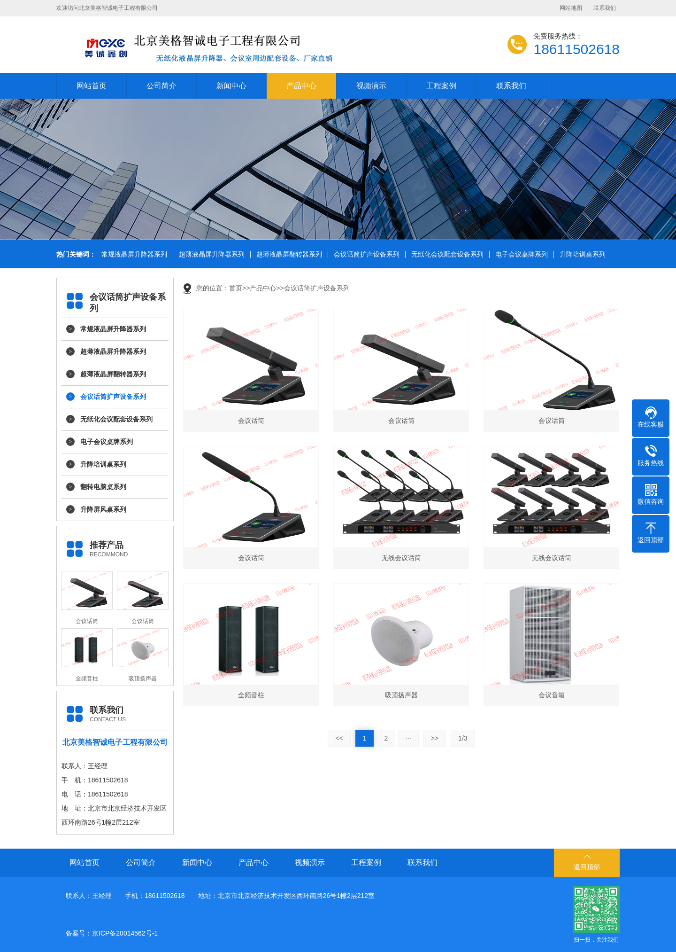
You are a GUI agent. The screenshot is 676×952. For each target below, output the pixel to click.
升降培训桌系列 (582, 254)
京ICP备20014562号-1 (125, 933)
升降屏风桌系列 (103, 509)
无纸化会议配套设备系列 (446, 254)
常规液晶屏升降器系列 (133, 254)
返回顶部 (587, 867)
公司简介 (161, 86)
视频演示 (371, 86)
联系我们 (604, 8)
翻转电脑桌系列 (103, 487)
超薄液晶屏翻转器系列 (288, 254)
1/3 (462, 738)
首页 (235, 288)
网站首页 (92, 86)
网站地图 (571, 8)
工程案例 (441, 86)
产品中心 (301, 86)
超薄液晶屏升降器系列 (211, 254)
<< (339, 738)
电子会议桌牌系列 (520, 254)
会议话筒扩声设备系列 (366, 254)
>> (434, 738)
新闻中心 (231, 86)
